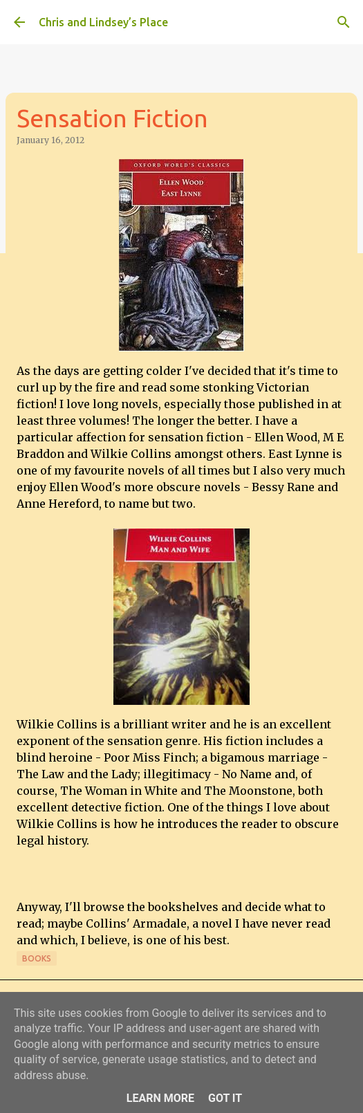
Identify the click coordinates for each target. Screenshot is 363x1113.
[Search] (343, 22)
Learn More (160, 1098)
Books (36, 958)
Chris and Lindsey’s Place (103, 22)
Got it (225, 1098)
